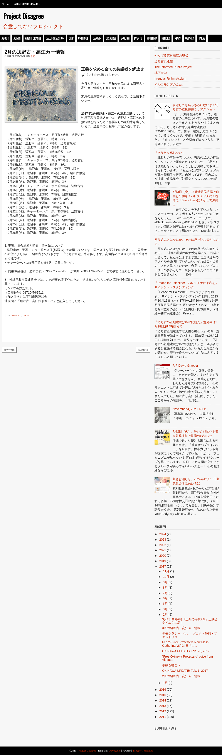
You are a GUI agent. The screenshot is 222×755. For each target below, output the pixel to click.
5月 (165, 603)
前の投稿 (143, 350)
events (138, 38)
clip (71, 38)
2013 (162, 706)
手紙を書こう (171, 665)
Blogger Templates (143, 750)
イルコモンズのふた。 (170, 84)
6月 (165, 598)
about (5, 38)
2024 (162, 534)
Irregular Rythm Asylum (170, 78)
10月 (166, 576)
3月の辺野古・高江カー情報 (181, 628)
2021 (162, 550)
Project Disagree (23, 16)
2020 (162, 555)
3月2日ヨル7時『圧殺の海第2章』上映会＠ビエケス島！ (190, 621)
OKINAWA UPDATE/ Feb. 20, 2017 (186, 651)
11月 (166, 571)
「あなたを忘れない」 (170, 152)
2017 (162, 566)
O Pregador (115, 750)
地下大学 (161, 73)
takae (201, 38)
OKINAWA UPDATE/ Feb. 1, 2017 (185, 670)
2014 (162, 700)
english (125, 38)
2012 (162, 711)
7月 (165, 593)
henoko (165, 38)
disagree (111, 38)
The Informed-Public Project (173, 67)
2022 (162, 545)
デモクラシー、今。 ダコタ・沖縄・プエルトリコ (189, 635)
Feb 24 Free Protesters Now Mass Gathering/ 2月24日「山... (185, 643)
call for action (55, 38)
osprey (189, 38)
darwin (97, 38)
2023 (162, 539)
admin (16, 38)
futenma (152, 38)
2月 (165, 614)
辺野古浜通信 (164, 61)
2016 (162, 689)
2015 (162, 695)
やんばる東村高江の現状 (171, 55)
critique (83, 38)
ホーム (5, 4)
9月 (165, 582)
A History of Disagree (27, 4)
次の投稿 (9, 350)
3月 (165, 609)
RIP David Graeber (185, 365)
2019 (162, 561)
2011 (162, 716)
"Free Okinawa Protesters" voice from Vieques (187, 658)
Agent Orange (33, 38)
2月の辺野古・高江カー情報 (35, 51)
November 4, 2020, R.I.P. (190, 409)
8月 (165, 587)
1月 (165, 683)
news (178, 38)
